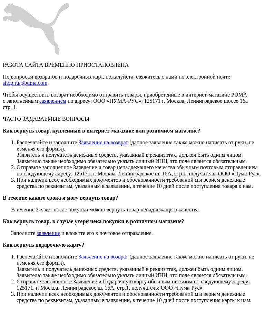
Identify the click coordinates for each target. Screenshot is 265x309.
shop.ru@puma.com (25, 83)
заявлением (52, 101)
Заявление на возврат (103, 142)
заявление (48, 233)
